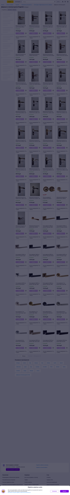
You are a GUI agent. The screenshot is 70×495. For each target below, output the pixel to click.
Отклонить (54, 491)
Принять (64, 491)
